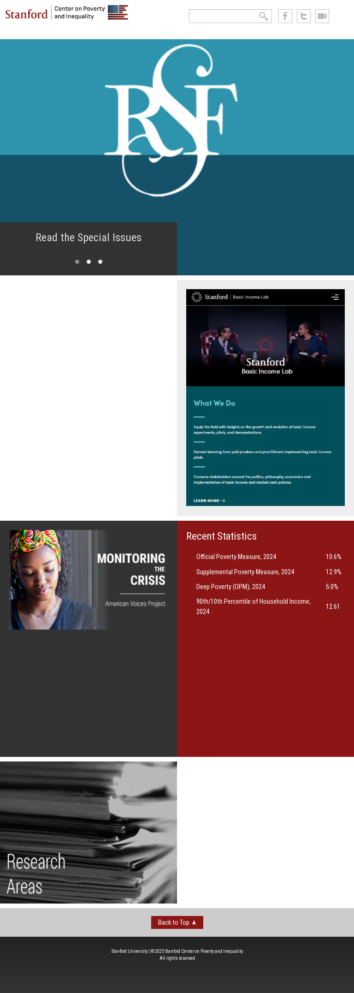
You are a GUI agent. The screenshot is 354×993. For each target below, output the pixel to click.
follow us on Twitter (304, 16)
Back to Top (173, 922)
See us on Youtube (322, 16)
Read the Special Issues (88, 237)
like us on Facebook (285, 16)
